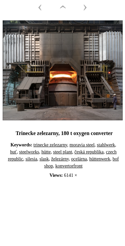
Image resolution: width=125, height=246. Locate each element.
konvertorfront (69, 165)
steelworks (29, 151)
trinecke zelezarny (50, 144)
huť (13, 151)
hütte (46, 151)
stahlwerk (106, 144)
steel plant (62, 151)
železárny (60, 158)
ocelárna (79, 158)
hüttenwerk (99, 158)
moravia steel (82, 144)
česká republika (88, 151)
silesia (31, 158)
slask (44, 158)
